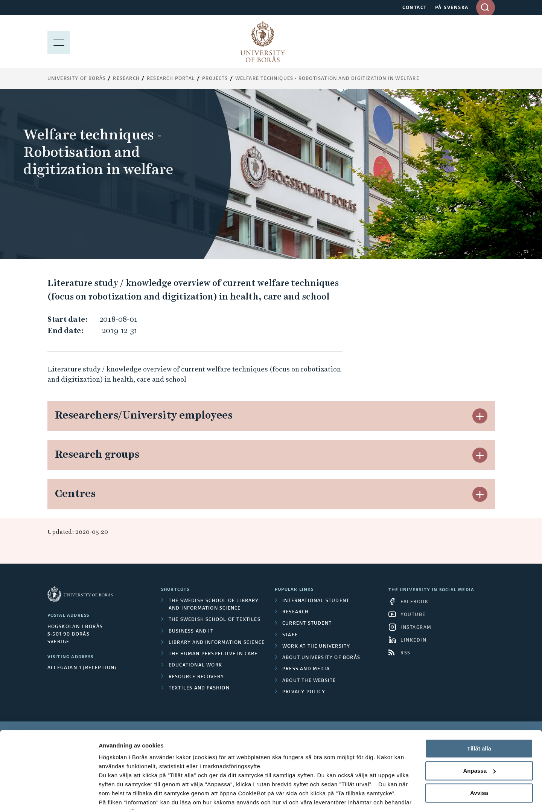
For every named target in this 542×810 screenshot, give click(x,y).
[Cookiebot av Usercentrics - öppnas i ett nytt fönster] (49, 795)
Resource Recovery (196, 677)
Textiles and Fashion (199, 688)
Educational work (195, 665)
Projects (215, 78)
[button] (479, 415)
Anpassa (479, 734)
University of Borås (76, 78)
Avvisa (479, 755)
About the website (309, 680)
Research (126, 78)
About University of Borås (321, 657)
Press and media (306, 669)
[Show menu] (58, 41)
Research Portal (171, 78)
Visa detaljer (115, 795)
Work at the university (316, 646)
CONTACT (414, 8)
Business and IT (191, 631)
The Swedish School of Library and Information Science (214, 604)
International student (315, 601)
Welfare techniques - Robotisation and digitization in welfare (327, 78)
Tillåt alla (479, 711)
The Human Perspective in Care (213, 654)
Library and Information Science (217, 642)
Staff (290, 635)
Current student (307, 623)
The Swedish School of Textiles (214, 619)
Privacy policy (303, 692)
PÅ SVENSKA (452, 8)
